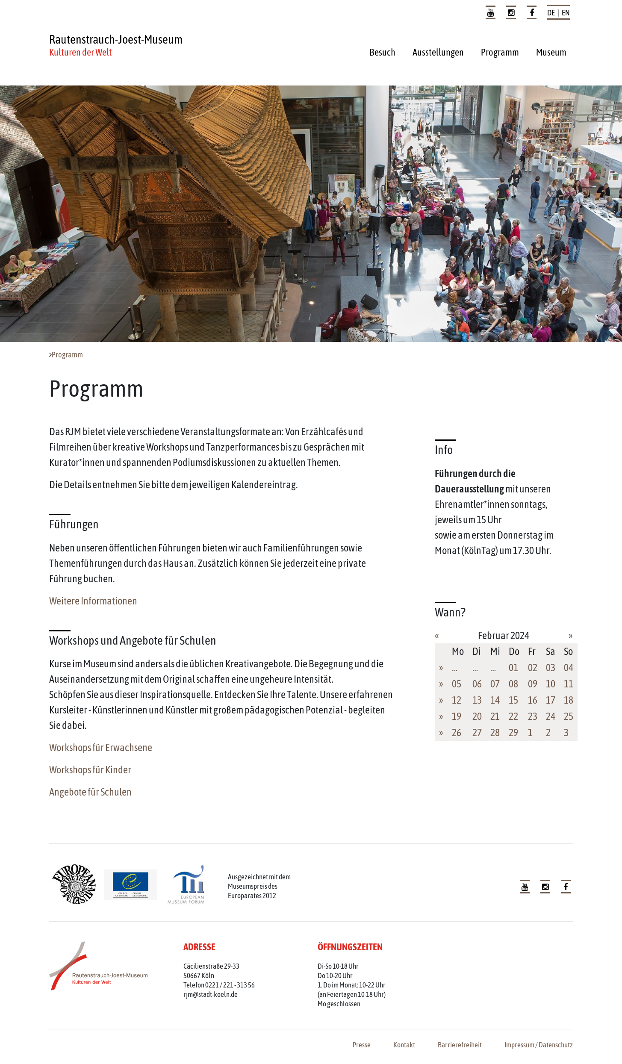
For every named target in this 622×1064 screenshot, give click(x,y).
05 (456, 684)
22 (513, 716)
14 (495, 700)
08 (513, 684)
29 (513, 732)
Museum (551, 52)
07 (495, 684)
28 (495, 732)
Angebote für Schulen (90, 792)
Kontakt (404, 1044)
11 (568, 684)
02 (532, 667)
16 (532, 700)
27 (477, 732)
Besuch (382, 52)
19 (456, 716)
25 (568, 716)
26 (456, 732)
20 (477, 716)
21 (495, 716)
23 (532, 716)
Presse (362, 1044)
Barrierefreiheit (460, 1044)
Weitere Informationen (93, 601)
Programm (500, 52)
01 (513, 667)
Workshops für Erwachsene (100, 747)
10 (550, 684)
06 (477, 684)
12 (456, 700)
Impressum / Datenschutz (538, 1044)
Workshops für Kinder (90, 769)
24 (550, 716)
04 (568, 667)
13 (477, 700)
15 (513, 700)
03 (550, 667)
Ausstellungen (438, 52)
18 (568, 700)
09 (532, 684)
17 (550, 700)
